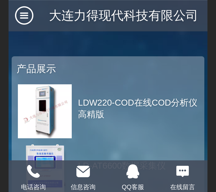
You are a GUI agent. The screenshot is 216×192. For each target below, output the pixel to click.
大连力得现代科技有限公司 (123, 15)
